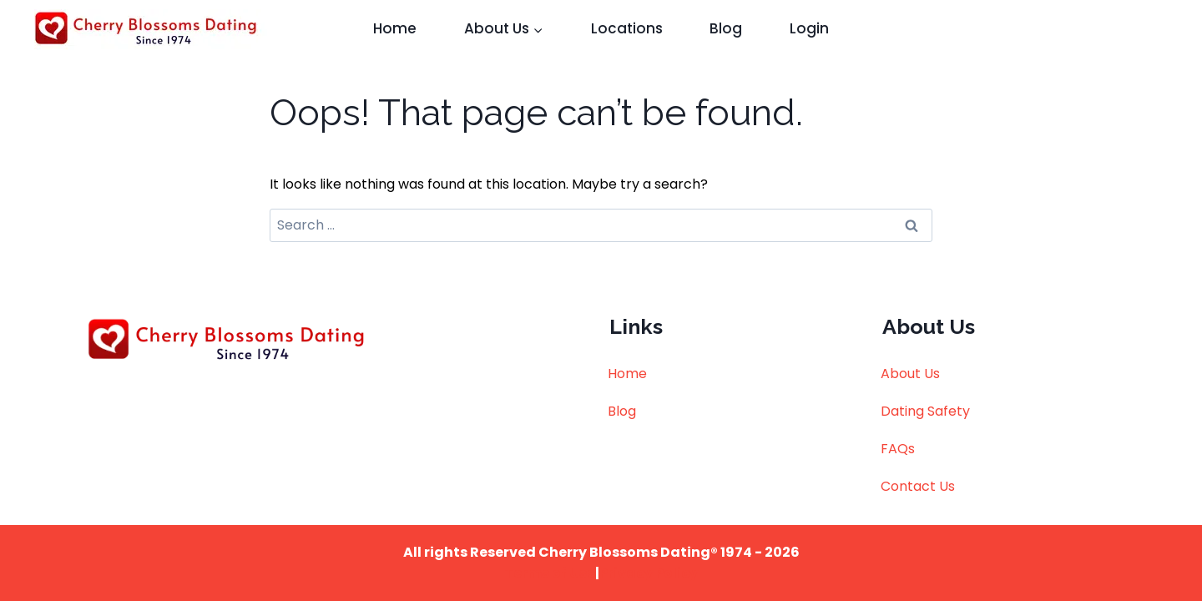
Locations (627, 28)
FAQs (898, 448)
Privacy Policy (648, 573)
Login (809, 28)
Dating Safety (925, 411)
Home (395, 28)
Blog (726, 28)
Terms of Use (549, 573)
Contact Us (918, 486)
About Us (910, 373)
